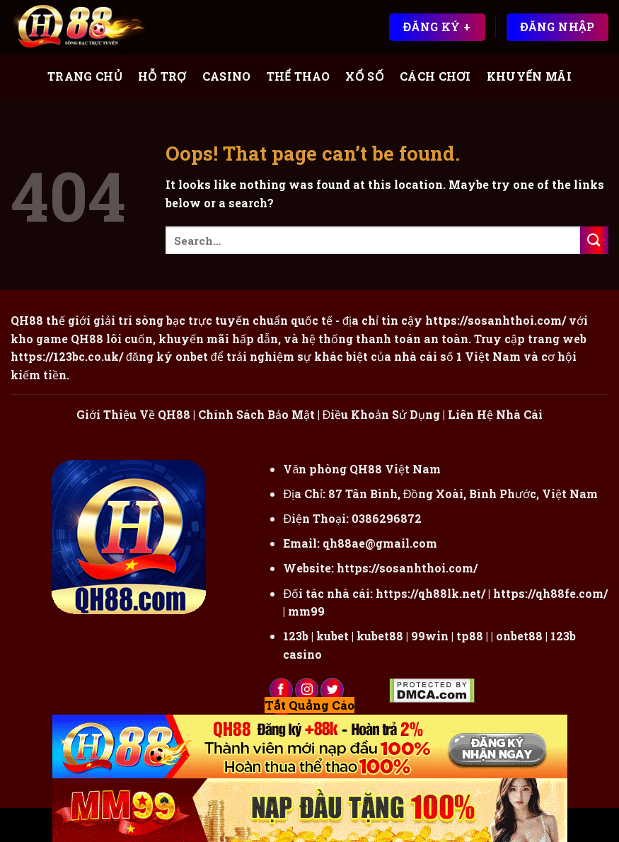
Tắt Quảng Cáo (309, 705)
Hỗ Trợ (162, 76)
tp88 (469, 635)
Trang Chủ (84, 76)
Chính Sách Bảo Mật (256, 414)
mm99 (306, 611)
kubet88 (380, 635)
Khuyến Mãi (529, 76)
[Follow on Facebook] (281, 690)
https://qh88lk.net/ (430, 593)
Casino (226, 76)
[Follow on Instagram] (306, 690)
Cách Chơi (435, 76)
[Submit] (594, 240)
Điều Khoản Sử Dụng (382, 414)
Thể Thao (298, 76)
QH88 (87, 338)
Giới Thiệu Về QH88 (133, 414)
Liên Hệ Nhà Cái (495, 414)
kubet (332, 635)
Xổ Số (364, 76)
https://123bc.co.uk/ (67, 356)
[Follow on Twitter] (332, 690)
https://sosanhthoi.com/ (407, 567)
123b (295, 635)
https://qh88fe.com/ (550, 593)
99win (430, 635)
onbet (191, 356)
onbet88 (519, 635)
